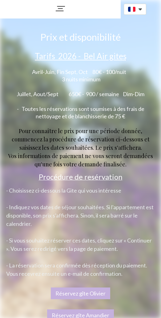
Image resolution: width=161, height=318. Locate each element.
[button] (60, 8)
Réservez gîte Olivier (80, 293)
